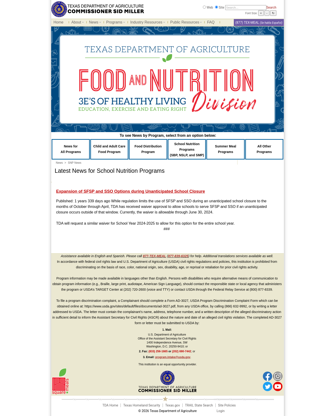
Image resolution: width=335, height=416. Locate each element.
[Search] (245, 7)
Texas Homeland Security (141, 405)
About (76, 23)
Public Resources (185, 23)
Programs (114, 23)
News (94, 23)
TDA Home (110, 405)
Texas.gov (172, 405)
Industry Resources (146, 23)
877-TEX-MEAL (154, 256)
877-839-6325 (178, 256)
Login (221, 411)
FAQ (210, 22)
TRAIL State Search (199, 405)
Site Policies (227, 405)
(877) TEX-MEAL (247, 22)
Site (221, 7)
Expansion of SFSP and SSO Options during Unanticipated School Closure (130, 191)
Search (271, 7)
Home (59, 22)
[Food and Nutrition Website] (97, 9)
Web (210, 7)
